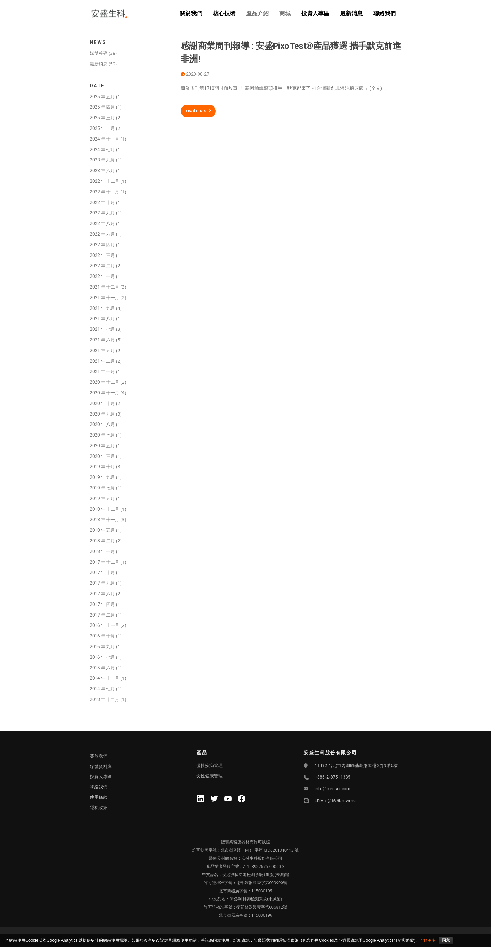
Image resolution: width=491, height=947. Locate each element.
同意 (446, 940)
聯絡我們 (384, 13)
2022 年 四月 (102, 244)
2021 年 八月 (102, 318)
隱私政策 (98, 807)
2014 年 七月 (102, 688)
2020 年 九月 (102, 414)
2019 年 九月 (102, 477)
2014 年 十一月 (104, 678)
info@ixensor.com (332, 788)
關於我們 (191, 13)
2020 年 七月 (102, 435)
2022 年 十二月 (104, 181)
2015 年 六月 (102, 667)
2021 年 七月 (102, 329)
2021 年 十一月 (104, 297)
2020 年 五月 (102, 445)
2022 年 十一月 (104, 191)
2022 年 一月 (102, 276)
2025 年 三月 (102, 117)
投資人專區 (315, 13)
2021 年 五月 (102, 350)
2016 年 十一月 (104, 625)
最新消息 (351, 13)
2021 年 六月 (102, 339)
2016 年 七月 (102, 657)
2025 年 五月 (102, 96)
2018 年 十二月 (104, 509)
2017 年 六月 (102, 593)
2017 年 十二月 (104, 562)
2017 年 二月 (102, 614)
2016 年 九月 (102, 646)
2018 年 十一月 (104, 519)
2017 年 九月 (102, 583)
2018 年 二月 (102, 540)
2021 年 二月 (102, 361)
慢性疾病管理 (209, 765)
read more (198, 110)
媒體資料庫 (101, 766)
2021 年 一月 (102, 371)
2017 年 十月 (102, 572)
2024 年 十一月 (104, 138)
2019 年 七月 (102, 487)
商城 (285, 13)
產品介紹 (257, 13)
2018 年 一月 (102, 551)
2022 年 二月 (102, 265)
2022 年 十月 (102, 202)
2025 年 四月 (102, 107)
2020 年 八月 (102, 424)
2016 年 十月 (102, 635)
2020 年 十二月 (104, 382)
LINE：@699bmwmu (335, 800)
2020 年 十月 (102, 403)
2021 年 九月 (102, 308)
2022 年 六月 (102, 234)
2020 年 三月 (102, 456)
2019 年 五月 (102, 498)
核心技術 (224, 13)
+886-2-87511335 (332, 777)
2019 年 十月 (102, 466)
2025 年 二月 (102, 128)
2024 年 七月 (102, 149)
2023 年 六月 (102, 170)
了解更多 (427, 940)
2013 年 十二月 (104, 699)
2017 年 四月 (102, 604)
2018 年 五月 (102, 530)
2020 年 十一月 (104, 392)
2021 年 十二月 (104, 286)
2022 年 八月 (102, 223)
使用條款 (98, 797)
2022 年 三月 (102, 255)
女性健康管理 (209, 775)
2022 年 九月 (102, 212)
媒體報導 (98, 53)
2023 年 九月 (102, 159)
